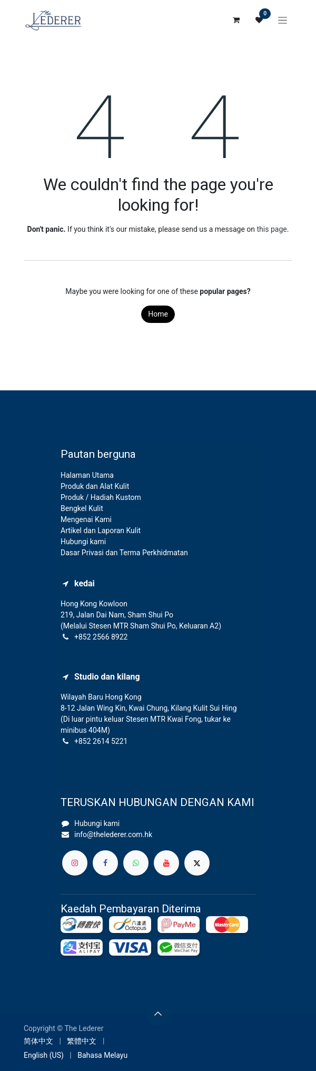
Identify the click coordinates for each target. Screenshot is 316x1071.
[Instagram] (74, 863)
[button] (158, 1013)
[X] (197, 863)
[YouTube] (166, 863)
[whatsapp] (136, 863)
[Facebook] (105, 863)
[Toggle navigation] (282, 20)
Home (158, 314)
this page (272, 229)
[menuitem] (38, 1041)
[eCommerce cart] (235, 20)
